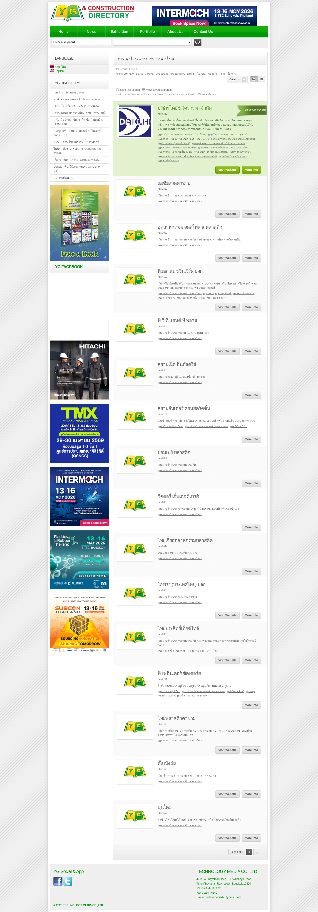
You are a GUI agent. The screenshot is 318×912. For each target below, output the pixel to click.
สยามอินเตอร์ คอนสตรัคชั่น (184, 408)
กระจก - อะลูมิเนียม (170, 691)
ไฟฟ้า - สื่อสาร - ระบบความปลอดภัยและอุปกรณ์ (77, 151)
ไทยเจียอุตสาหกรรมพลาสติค (185, 540)
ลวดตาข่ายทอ (168, 298)
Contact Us (203, 32)
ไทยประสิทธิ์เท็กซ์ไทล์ (178, 628)
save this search (130, 89)
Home (64, 32)
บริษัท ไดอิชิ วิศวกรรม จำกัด (185, 107)
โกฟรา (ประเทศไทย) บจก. (182, 584)
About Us (175, 32)
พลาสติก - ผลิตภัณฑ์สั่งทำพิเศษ (176, 152)
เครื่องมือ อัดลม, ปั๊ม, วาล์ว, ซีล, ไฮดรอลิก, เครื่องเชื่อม (78, 122)
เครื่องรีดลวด (199, 298)
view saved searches (158, 89)
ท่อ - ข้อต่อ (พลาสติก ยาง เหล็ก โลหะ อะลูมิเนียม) (230, 139)
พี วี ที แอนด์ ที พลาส (177, 320)
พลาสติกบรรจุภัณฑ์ (241, 152)
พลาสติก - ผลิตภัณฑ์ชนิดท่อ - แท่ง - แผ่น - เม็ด (224, 147)
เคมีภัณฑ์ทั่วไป (239, 426)
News (91, 32)
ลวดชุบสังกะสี (224, 293)
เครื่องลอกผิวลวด (217, 298)
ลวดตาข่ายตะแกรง (244, 293)
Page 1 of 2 (237, 851)
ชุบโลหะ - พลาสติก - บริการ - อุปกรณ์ (228, 134)
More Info (251, 170)
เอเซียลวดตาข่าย (174, 183)
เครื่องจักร (184, 298)
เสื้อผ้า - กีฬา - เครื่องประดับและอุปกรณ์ (76, 160)
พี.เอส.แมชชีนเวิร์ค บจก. (181, 271)
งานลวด (210, 293)
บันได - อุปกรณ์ (236, 691)
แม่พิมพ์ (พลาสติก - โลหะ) (234, 156)
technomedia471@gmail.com (223, 897)
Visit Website (227, 170)
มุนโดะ (164, 807)
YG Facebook (69, 267)
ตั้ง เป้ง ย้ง (167, 763)
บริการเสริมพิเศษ (63, 177)
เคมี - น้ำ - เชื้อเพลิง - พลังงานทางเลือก (76, 106)
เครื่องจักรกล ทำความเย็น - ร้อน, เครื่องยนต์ (79, 113)
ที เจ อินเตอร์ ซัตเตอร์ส (179, 673)
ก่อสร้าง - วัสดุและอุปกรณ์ (69, 92)
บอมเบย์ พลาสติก (174, 452)
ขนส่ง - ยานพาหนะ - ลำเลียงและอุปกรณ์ (77, 99)
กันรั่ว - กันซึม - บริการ (172, 426)
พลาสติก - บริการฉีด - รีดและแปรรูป (178, 147)
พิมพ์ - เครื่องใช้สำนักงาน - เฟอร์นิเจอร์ (76, 142)
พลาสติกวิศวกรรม (170, 160)
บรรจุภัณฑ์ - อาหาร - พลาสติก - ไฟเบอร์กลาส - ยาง (77, 133)
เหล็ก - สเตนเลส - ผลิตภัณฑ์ (193, 695)
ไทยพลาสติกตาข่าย (176, 718)
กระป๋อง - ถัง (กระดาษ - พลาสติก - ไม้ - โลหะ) (183, 134)
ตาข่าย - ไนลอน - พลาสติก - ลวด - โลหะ (181, 139)
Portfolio (147, 32)
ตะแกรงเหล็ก (167, 651)
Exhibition (119, 32)
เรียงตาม (234, 79)
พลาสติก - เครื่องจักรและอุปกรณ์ (212, 152)
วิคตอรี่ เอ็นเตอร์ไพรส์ (178, 496)
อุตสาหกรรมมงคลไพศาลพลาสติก (190, 227)
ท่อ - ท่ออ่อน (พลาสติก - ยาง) (175, 143)
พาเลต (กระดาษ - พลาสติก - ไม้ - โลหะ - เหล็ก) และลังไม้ (189, 156)
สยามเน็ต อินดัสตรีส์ (177, 364)
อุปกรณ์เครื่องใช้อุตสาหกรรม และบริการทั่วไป (77, 169)
